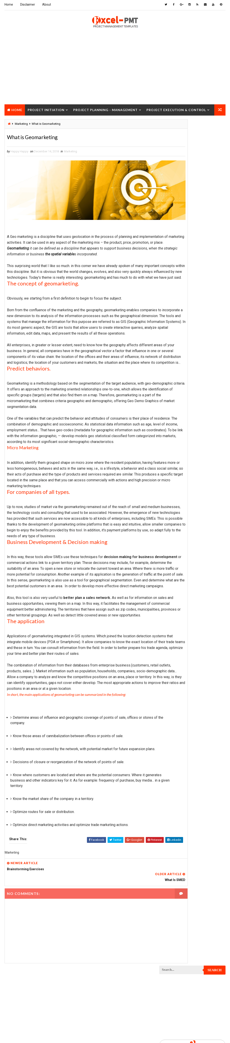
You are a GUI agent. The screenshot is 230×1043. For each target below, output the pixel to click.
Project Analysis (173, 365)
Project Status (172, 703)
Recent (170, 216)
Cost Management (173, 287)
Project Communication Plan (181, 428)
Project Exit (170, 515)
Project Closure (23, 120)
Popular (192, 216)
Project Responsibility (177, 672)
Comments (214, 216)
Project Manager (173, 577)
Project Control (173, 444)
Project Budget (172, 373)
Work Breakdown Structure (180, 742)
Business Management (176, 279)
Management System (175, 350)
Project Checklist (174, 397)
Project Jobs (170, 538)
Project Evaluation (174, 499)
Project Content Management (182, 436)
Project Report (172, 656)
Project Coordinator (176, 452)
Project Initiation (46, 109)
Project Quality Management (181, 640)
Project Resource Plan (177, 664)
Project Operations (175, 593)
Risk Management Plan (176, 727)
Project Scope (171, 687)
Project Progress (174, 632)
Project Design (172, 468)
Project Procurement (176, 617)
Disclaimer (27, 4)
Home (8, 4)
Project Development (176, 475)
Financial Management (176, 295)
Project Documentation (178, 483)
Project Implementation (178, 523)
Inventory (168, 318)
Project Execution (174, 507)
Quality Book (192, 205)
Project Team (170, 711)
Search (215, 126)
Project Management (176, 554)
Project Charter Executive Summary (186, 389)
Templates (168, 735)
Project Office (171, 585)
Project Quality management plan (185, 648)
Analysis (197, 271)
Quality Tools (171, 719)
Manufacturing (172, 358)
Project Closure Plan (176, 413)
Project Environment (176, 491)
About (46, 4)
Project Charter (173, 381)
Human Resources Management (182, 303)
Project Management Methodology (185, 562)
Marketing (70, 152)
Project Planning (173, 601)
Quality (199, 711)
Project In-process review (179, 530)
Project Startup (173, 695)
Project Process (173, 609)
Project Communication (178, 420)
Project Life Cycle (174, 546)
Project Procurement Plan (180, 625)
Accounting (169, 271)
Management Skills (174, 342)
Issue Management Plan (177, 326)
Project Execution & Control (176, 109)
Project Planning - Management (105, 109)
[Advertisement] (115, 72)
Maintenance (170, 334)
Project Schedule (173, 680)
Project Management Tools (180, 570)
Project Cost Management (179, 460)
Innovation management (177, 310)
